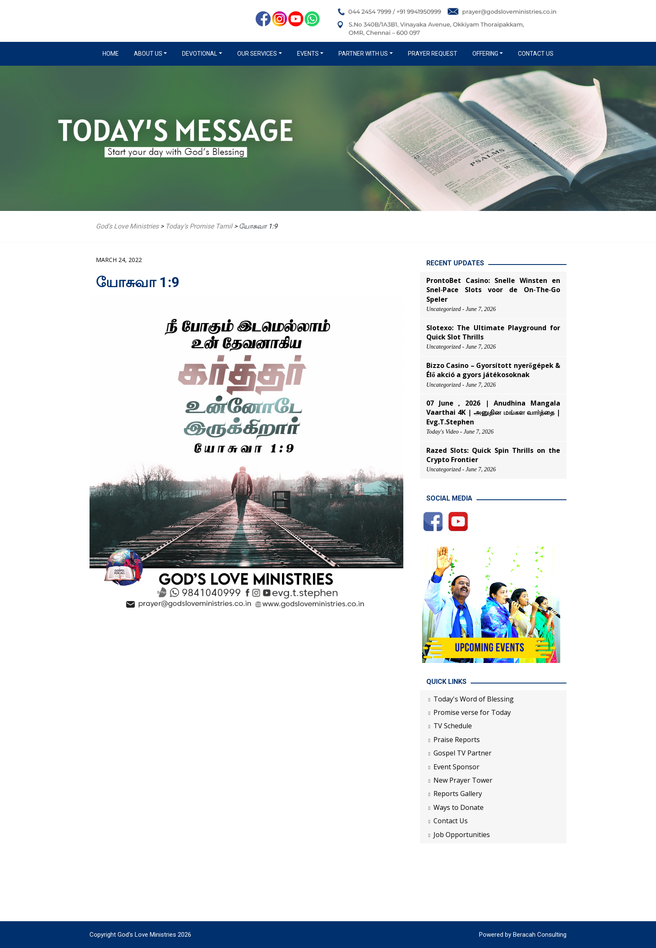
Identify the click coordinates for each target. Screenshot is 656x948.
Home (112, 53)
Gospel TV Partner (462, 753)
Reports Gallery (457, 793)
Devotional (199, 53)
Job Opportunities (461, 834)
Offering (485, 53)
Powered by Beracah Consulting (522, 934)
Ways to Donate (458, 807)
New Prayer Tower (462, 780)
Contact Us (536, 53)
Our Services (257, 53)
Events (308, 53)
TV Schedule (452, 725)
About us (148, 53)
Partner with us (363, 53)
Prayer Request (432, 53)
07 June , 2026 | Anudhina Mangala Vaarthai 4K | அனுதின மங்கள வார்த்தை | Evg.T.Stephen (493, 412)
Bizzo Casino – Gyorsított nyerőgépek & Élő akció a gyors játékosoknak (493, 370)
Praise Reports (456, 739)
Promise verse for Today (472, 712)
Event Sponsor (456, 766)
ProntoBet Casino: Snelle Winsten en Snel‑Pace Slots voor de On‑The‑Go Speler (493, 290)
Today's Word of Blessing (473, 699)
